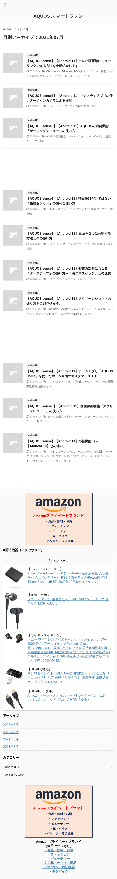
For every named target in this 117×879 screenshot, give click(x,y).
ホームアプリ (90, 381)
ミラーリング (82, 75)
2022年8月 (11, 724)
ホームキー (83, 208)
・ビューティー (58, 858)
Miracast (67, 71)
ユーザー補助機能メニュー (77, 313)
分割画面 (90, 243)
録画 (41, 141)
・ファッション (58, 854)
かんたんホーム (73, 451)
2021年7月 (11, 746)
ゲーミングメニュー (80, 136)
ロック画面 (75, 106)
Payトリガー (55, 208)
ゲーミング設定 (102, 136)
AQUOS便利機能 (56, 136)
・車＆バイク (58, 871)
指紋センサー (92, 106)
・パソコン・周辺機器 (58, 867)
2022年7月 (11, 732)
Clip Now (53, 308)
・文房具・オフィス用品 (58, 863)
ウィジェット (56, 381)
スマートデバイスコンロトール (74, 456)
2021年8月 (11, 739)
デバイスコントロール (59, 75)
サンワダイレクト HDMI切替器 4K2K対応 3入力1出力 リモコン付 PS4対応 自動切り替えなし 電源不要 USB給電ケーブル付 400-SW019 (68, 678)
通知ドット (45, 386)
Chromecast (53, 71)
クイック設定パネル (60, 416)
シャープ (62, 106)
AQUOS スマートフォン (59, 16)
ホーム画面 (106, 381)
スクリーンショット (72, 243)
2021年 (17, 29)
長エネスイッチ (86, 278)
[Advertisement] (58, 168)
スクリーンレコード (48, 313)
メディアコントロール (58, 461)
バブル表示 (37, 461)
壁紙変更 (31, 386)
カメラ (52, 106)
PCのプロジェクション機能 (90, 71)
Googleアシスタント (72, 308)
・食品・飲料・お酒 (58, 850)
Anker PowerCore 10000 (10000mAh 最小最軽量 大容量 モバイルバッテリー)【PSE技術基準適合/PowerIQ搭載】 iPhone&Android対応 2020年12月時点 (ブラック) (68, 578)
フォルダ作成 (73, 381)
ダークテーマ (68, 278)
